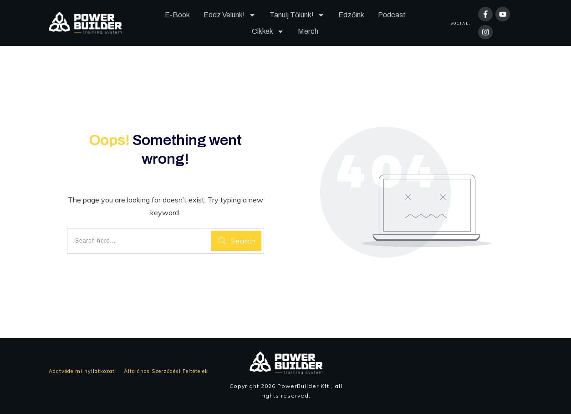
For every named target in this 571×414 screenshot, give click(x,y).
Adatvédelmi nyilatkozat (83, 371)
